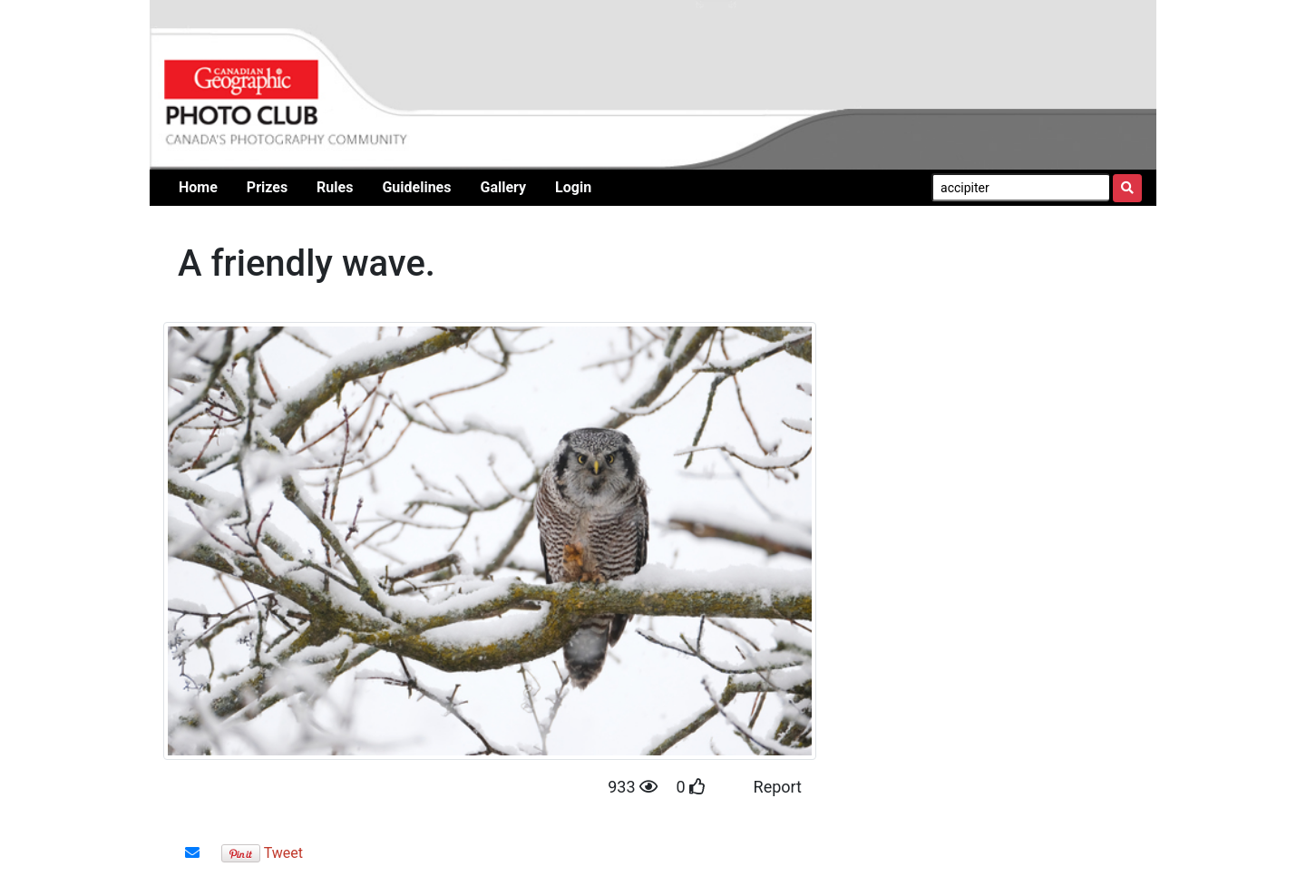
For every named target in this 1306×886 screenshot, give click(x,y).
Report (778, 786)
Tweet (283, 853)
